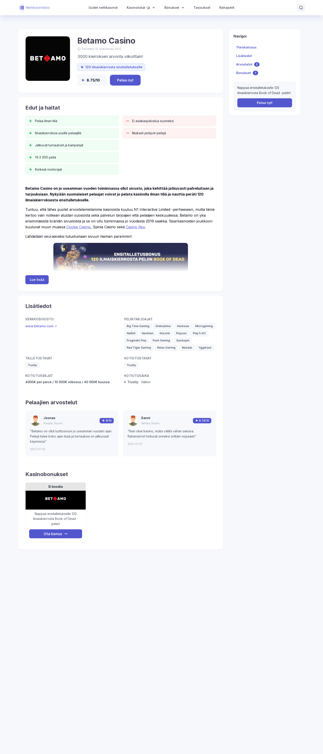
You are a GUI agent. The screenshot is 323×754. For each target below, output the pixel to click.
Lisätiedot (244, 56)
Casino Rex (135, 227)
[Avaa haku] (301, 8)
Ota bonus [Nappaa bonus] (56, 534)
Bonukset (247, 73)
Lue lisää (37, 279)
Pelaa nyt (125, 80)
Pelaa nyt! (265, 103)
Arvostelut (248, 64)
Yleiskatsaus (246, 47)
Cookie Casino (78, 227)
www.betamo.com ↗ (41, 326)
